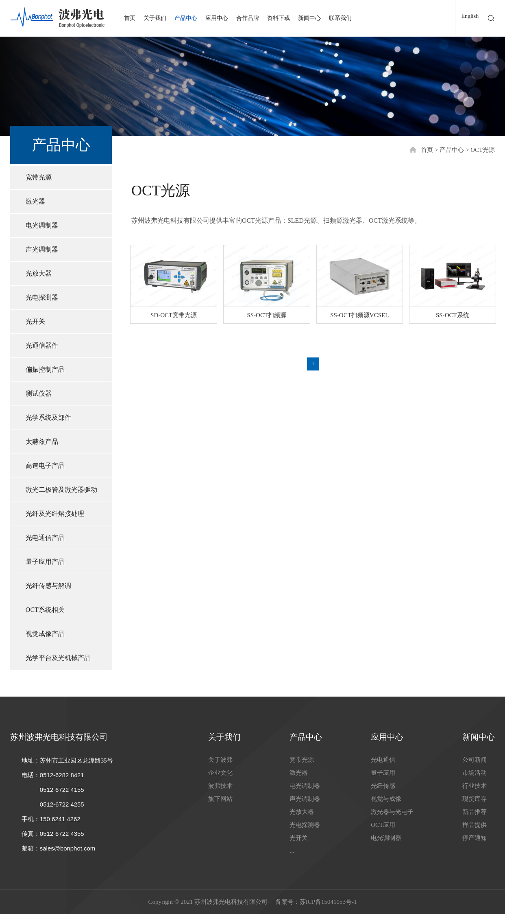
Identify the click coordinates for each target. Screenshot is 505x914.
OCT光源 (482, 150)
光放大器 (39, 273)
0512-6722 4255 (62, 804)
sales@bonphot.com (68, 848)
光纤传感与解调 (48, 585)
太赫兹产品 (42, 441)
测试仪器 (39, 393)
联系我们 (340, 18)
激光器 (35, 201)
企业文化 (220, 772)
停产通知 (474, 838)
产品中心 (185, 18)
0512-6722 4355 (62, 833)
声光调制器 (42, 249)
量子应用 (383, 772)
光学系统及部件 (48, 417)
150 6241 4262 (60, 818)
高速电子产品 (45, 465)
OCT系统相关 (45, 609)
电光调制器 (42, 225)
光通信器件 (42, 345)
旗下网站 (220, 799)
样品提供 (474, 825)
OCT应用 (383, 825)
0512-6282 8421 (62, 775)
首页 (129, 18)
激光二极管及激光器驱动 (61, 489)
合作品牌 (247, 18)
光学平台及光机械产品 (58, 657)
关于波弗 (220, 759)
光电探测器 (42, 297)
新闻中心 (309, 18)
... (292, 851)
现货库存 (474, 799)
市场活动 (474, 772)
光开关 (35, 321)
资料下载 (278, 18)
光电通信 (383, 759)
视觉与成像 (386, 799)
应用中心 (216, 18)
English (470, 16)
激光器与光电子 (392, 812)
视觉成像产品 (45, 633)
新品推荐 (474, 812)
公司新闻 (474, 759)
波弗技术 (220, 785)
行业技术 (474, 785)
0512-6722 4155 (62, 789)
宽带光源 (39, 177)
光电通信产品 (45, 537)
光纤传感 (383, 785)
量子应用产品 (45, 561)
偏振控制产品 (45, 369)
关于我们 (155, 18)
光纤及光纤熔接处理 (55, 513)
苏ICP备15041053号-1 (328, 902)
